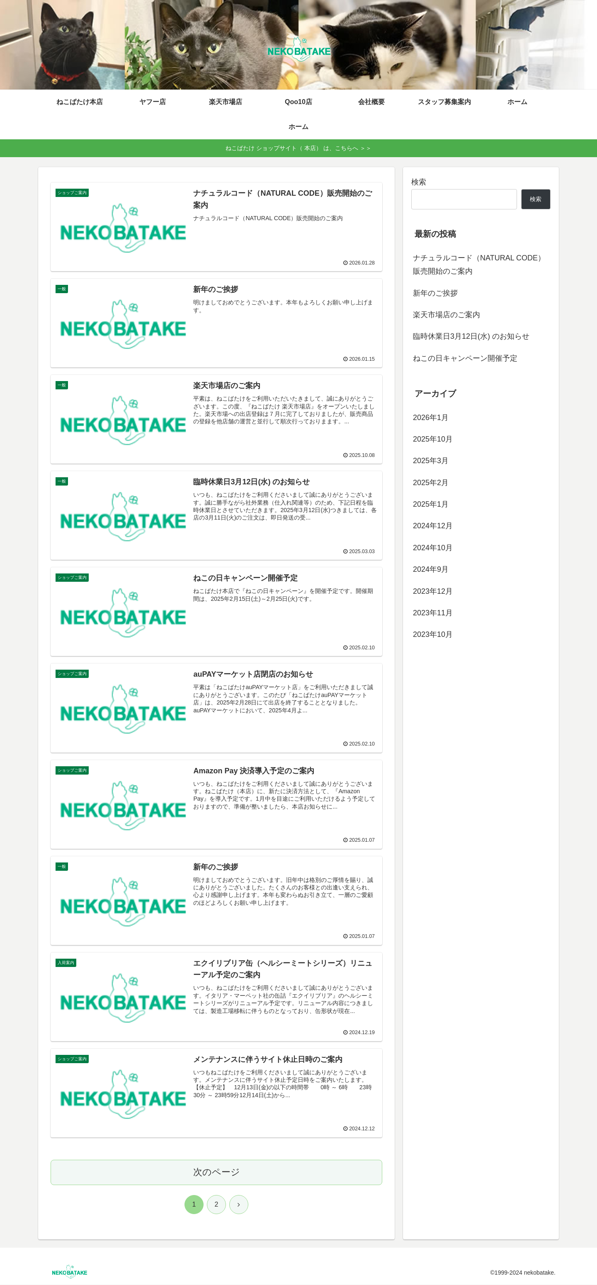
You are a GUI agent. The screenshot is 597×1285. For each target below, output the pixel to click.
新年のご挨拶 (435, 293)
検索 (418, 182)
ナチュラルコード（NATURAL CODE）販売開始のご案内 (479, 264)
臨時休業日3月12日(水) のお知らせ (471, 336)
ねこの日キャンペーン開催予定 (465, 358)
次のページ (216, 1172)
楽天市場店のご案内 (446, 315)
